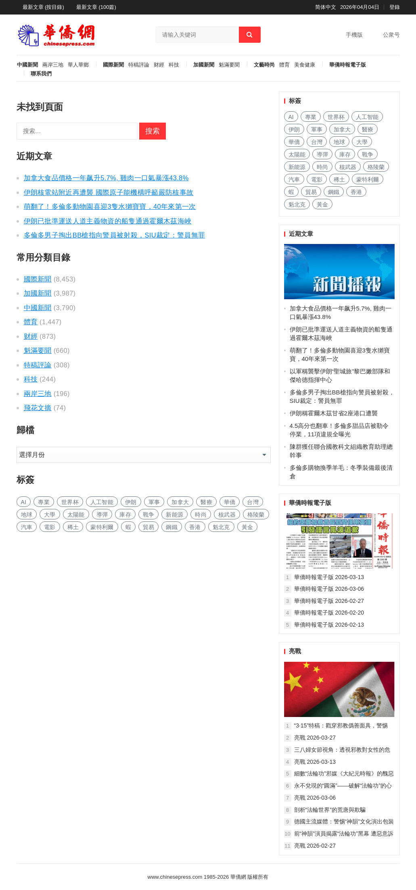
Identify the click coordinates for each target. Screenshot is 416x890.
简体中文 (325, 7)
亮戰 (295, 651)
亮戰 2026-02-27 (315, 845)
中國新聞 (27, 65)
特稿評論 (138, 65)
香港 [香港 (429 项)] (195, 527)
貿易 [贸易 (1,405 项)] (149, 527)
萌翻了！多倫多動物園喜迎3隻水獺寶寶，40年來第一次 (110, 206)
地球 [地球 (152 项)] (27, 514)
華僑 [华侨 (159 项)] (230, 502)
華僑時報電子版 (347, 65)
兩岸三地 (52, 65)
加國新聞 (203, 65)
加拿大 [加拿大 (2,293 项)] (180, 502)
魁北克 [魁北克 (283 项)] (221, 527)
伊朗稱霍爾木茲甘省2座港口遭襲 (334, 413)
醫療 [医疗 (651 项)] (206, 502)
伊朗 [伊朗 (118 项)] (131, 502)
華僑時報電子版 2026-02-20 (329, 612)
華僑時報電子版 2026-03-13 (329, 577)
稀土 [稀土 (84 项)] (73, 527)
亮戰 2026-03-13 (315, 762)
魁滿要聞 (229, 65)
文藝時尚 (264, 65)
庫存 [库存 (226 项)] (125, 514)
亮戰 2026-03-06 (315, 797)
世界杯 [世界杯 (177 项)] (70, 502)
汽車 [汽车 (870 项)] (27, 527)
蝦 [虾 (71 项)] (128, 527)
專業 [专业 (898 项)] (44, 502)
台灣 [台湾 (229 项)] (253, 502)
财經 (159, 65)
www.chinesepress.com (175, 877)
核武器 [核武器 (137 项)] (227, 514)
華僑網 (237, 877)
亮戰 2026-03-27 (315, 737)
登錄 (394, 7)
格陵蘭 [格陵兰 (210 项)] (256, 514)
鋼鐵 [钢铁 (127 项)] (172, 527)
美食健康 (304, 65)
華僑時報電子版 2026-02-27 (329, 601)
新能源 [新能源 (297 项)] (174, 514)
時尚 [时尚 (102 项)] (201, 514)
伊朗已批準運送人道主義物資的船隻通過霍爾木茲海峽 (108, 221)
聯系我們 (41, 74)
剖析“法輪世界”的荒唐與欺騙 (330, 810)
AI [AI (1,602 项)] (24, 502)
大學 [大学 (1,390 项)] (50, 514)
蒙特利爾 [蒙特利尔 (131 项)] (101, 527)
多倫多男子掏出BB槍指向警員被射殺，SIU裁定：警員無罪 (114, 235)
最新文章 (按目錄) (43, 7)
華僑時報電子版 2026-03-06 (329, 589)
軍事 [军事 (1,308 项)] (154, 502)
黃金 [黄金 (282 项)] (247, 527)
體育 (284, 65)
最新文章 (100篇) (96, 7)
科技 (174, 65)
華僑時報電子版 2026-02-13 (329, 624)
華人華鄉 (78, 65)
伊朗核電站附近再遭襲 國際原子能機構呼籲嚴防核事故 (109, 192)
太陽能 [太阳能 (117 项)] (76, 514)
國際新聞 (113, 65)
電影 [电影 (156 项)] (50, 527)
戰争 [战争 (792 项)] (149, 514)
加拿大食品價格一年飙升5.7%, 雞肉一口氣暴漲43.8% (106, 177)
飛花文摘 (38, 407)
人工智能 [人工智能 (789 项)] (101, 502)
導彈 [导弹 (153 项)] (102, 514)
